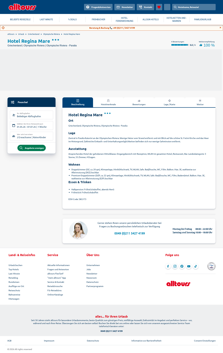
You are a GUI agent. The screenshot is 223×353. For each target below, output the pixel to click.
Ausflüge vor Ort (16, 286)
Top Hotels (14, 269)
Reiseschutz (14, 290)
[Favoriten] (159, 7)
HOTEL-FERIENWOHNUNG (124, 19)
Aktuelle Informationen (58, 265)
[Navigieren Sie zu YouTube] (188, 266)
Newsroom (91, 277)
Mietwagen (14, 298)
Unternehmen (93, 265)
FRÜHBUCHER (98, 19)
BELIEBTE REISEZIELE (20, 19)
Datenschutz (92, 282)
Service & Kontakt (55, 282)
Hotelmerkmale (108, 102)
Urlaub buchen (15, 265)
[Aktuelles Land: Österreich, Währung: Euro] (167, 7)
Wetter (200, 102)
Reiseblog (13, 277)
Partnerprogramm (94, 286)
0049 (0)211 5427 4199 (129, 233)
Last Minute (14, 273)
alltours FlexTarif (55, 273)
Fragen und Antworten (58, 269)
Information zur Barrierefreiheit (146, 340)
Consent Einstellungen (205, 340)
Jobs (88, 269)
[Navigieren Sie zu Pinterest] (182, 266)
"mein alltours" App (56, 277)
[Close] (220, 27)
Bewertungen (139, 102)
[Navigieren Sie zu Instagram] (175, 266)
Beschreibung (77, 102)
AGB (9, 340)
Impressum (49, 340)
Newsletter (91, 273)
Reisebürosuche (55, 286)
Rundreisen (14, 282)
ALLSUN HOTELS (151, 19)
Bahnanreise (14, 294)
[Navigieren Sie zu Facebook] (168, 266)
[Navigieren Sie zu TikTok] (195, 266)
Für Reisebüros (54, 290)
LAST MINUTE (46, 19)
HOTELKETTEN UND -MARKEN (177, 19)
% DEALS (72, 19)
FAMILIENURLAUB (202, 19)
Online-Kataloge (55, 294)
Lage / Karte (169, 102)
